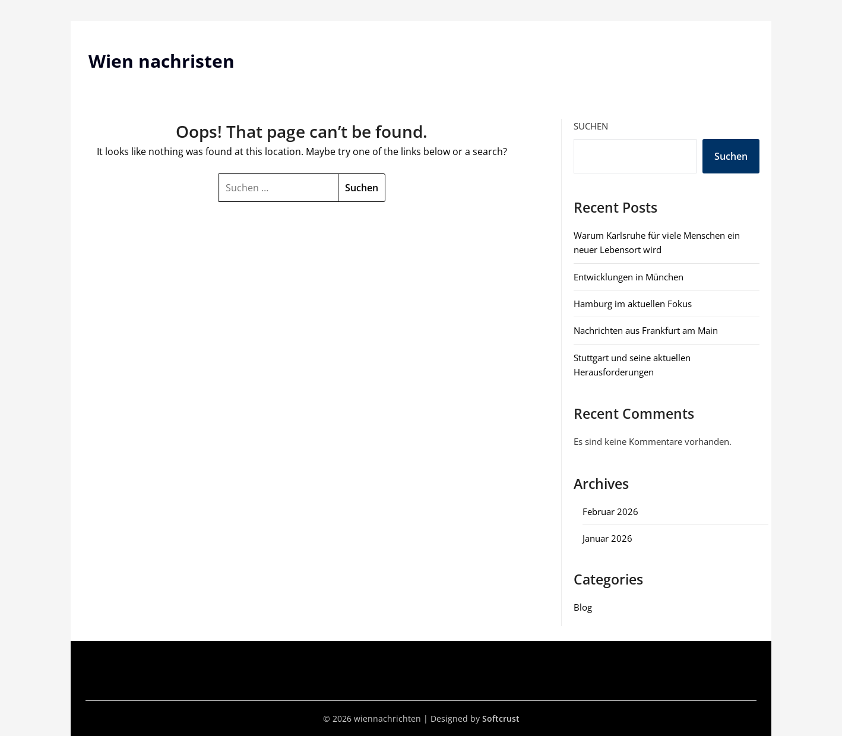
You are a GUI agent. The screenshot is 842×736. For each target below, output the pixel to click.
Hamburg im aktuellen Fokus (633, 303)
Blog (583, 607)
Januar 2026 (607, 538)
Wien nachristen (161, 61)
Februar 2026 (610, 511)
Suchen (591, 126)
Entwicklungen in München (628, 277)
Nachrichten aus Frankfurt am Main (646, 330)
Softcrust (501, 718)
